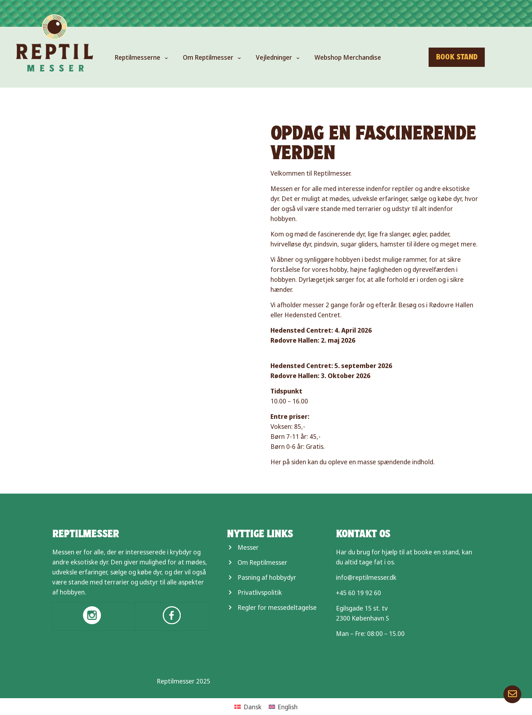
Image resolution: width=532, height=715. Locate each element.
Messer (248, 547)
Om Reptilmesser (262, 562)
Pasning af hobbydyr (267, 577)
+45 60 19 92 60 (358, 592)
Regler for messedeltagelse (277, 607)
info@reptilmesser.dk (366, 577)
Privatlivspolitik (260, 592)
